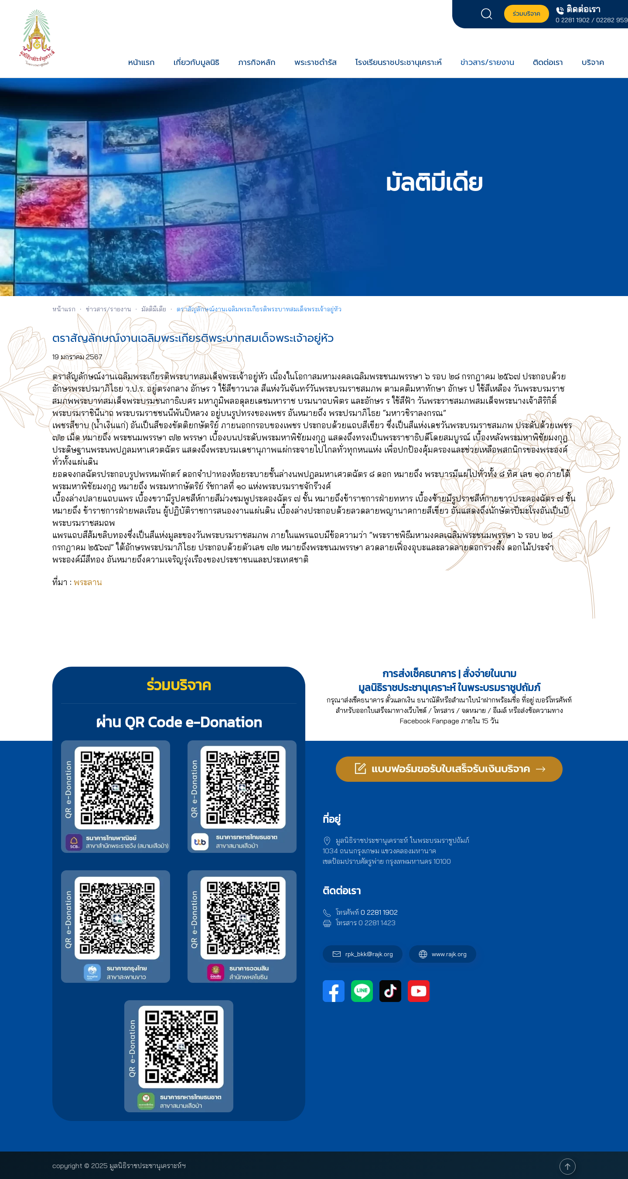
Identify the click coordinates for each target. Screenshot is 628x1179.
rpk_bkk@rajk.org (369, 954)
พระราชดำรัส (315, 62)
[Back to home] (37, 38)
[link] (88, 582)
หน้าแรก (141, 62)
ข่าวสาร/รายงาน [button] (487, 62)
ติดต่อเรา (548, 62)
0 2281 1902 (573, 20)
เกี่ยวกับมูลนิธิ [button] (196, 62)
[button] (489, 13)
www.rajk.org (443, 954)
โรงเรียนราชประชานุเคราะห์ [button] (398, 62)
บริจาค (593, 62)
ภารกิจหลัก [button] (257, 62)
